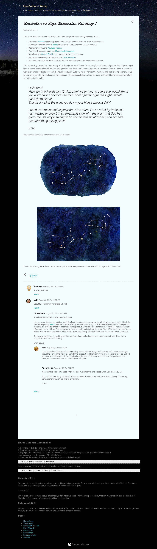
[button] (132, 22)
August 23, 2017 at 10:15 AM (49, 300)
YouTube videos (54, 48)
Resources (28, 530)
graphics (33, 275)
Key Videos (28, 533)
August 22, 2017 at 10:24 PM (53, 287)
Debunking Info (29, 535)
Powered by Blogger (78, 544)
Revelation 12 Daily (35, 6)
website (41, 41)
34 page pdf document (64, 51)
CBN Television (69, 57)
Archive (26, 537)
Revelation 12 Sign (31, 526)
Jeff (36, 300)
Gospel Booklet (47, 54)
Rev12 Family (29, 528)
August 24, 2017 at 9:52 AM (64, 368)
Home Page (28, 521)
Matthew (38, 286)
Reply (36, 294)
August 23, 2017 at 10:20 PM (56, 313)
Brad (44, 347)
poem (55, 45)
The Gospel (28, 523)
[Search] (137, 6)
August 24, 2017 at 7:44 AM (57, 348)
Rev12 (52, 324)
